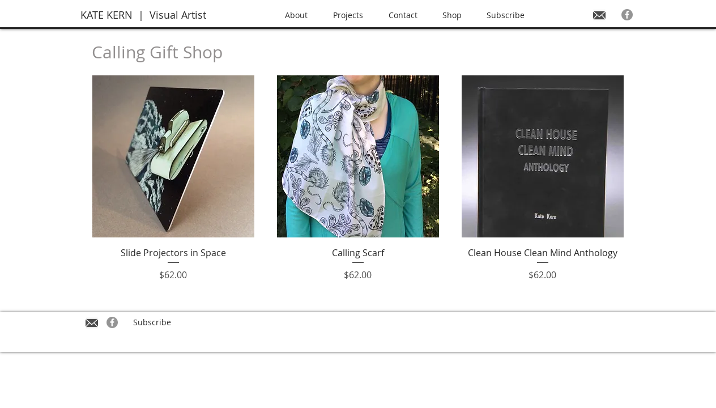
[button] (355, 15)
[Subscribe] (152, 322)
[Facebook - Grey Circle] (627, 14)
